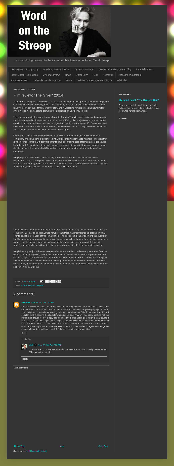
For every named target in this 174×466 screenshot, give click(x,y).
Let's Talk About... (145, 69)
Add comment (21, 368)
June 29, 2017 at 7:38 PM (49, 345)
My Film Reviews (51, 75)
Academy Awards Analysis (57, 69)
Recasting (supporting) (130, 75)
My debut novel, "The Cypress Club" (139, 100)
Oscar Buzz (82, 75)
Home (61, 446)
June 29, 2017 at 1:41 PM (42, 302)
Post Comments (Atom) (36, 451)
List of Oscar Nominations (24, 75)
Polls (95, 75)
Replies (27, 339)
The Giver (40, 285)
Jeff (31, 345)
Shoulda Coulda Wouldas (47, 80)
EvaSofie (25, 302)
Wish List (122, 80)
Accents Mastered (84, 69)
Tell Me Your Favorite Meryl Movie (94, 80)
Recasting (108, 75)
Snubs (69, 80)
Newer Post (19, 446)
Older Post (103, 446)
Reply (24, 333)
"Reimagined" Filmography (24, 69)
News (68, 75)
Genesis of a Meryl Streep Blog (115, 69)
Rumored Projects (20, 80)
